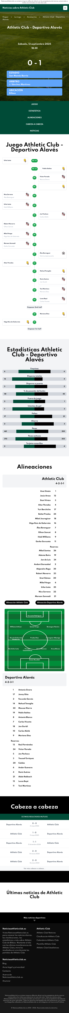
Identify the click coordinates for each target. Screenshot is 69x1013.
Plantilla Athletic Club (46, 944)
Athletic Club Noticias (46, 933)
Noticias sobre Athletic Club (18, 8)
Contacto (7, 971)
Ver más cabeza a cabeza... (34, 868)
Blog (4, 963)
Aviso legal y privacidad (13, 967)
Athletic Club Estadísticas (48, 948)
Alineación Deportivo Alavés (50, 603)
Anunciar (6, 981)
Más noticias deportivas (34, 919)
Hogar (5, 17)
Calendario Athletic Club (48, 940)
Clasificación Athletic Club (48, 936)
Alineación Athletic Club (17, 603)
